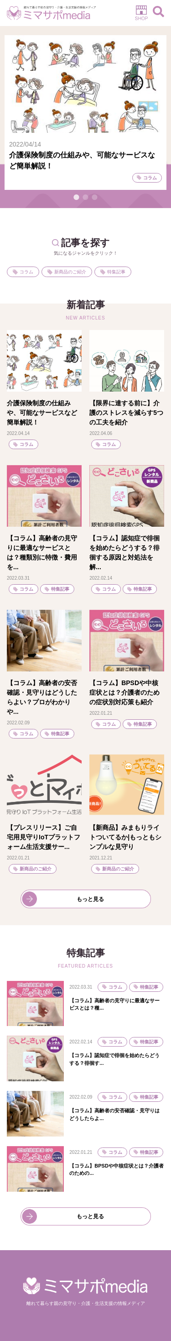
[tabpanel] (85, 112)
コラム (26, 271)
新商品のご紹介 (70, 271)
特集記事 (116, 271)
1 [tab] (76, 197)
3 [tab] (94, 197)
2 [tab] (85, 197)
